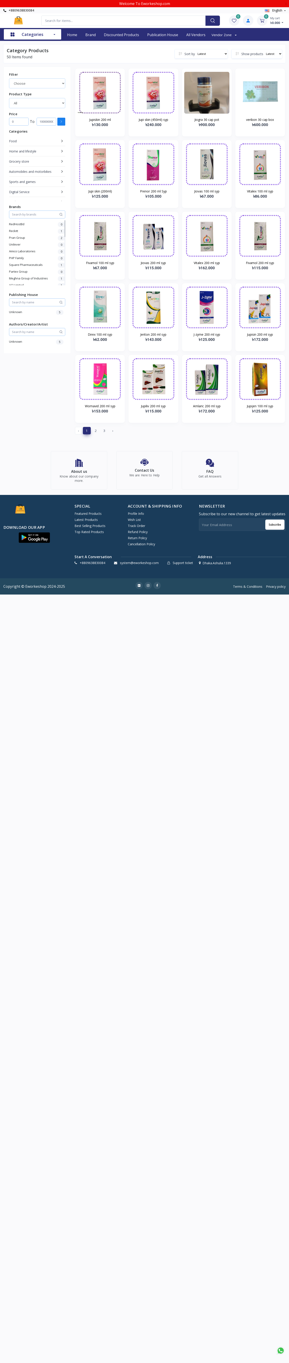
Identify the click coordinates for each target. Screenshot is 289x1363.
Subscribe (275, 527)
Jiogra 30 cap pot (206, 119)
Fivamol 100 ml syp (100, 263)
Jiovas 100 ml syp (206, 191)
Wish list (134, 522)
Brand (90, 34)
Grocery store (19, 161)
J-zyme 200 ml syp (206, 334)
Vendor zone (222, 35)
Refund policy (138, 534)
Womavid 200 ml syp (100, 406)
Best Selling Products (90, 528)
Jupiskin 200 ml (100, 119)
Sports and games (22, 182)
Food (13, 141)
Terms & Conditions (247, 589)
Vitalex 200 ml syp (207, 263)
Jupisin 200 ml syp (260, 334)
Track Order (136, 528)
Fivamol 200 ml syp (260, 263)
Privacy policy (276, 589)
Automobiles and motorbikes (30, 171)
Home (72, 34)
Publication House (162, 34)
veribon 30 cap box (260, 119)
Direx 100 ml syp (100, 334)
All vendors (195, 34)
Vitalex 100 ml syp (260, 191)
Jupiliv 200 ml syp (153, 406)
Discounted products (121, 34)
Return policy (137, 541)
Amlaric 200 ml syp (207, 406)
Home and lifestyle (22, 151)
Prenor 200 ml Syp (153, 191)
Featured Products (88, 516)
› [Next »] (112, 430)
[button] (34, 540)
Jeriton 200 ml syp (153, 334)
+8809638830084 (18, 10)
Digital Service (19, 192)
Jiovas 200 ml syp (153, 263)
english (274, 10)
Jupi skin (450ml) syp (153, 119)
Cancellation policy (141, 547)
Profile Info (136, 516)
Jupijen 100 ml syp (260, 406)
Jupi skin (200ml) (100, 191)
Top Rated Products (89, 534)
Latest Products (86, 522)
